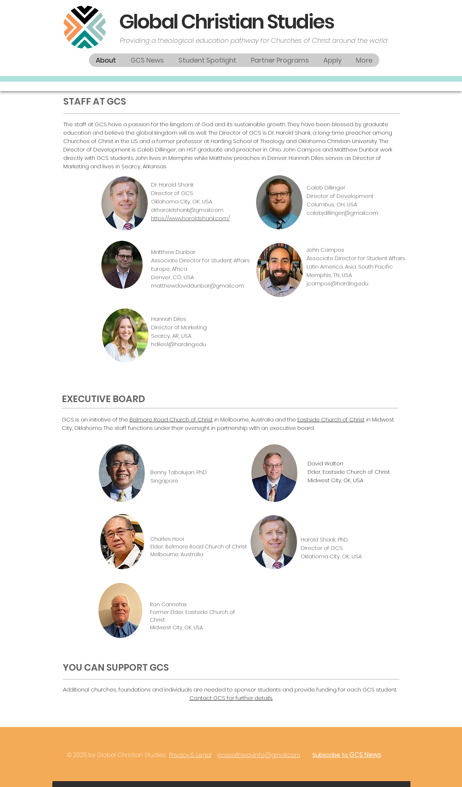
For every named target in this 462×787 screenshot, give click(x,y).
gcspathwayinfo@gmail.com (258, 755)
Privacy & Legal (190, 755)
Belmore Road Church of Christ (171, 419)
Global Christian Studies (226, 21)
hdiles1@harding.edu (178, 344)
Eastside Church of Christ (331, 419)
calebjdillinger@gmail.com (342, 213)
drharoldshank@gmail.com (187, 210)
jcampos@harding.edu (337, 283)
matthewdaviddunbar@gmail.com (197, 285)
